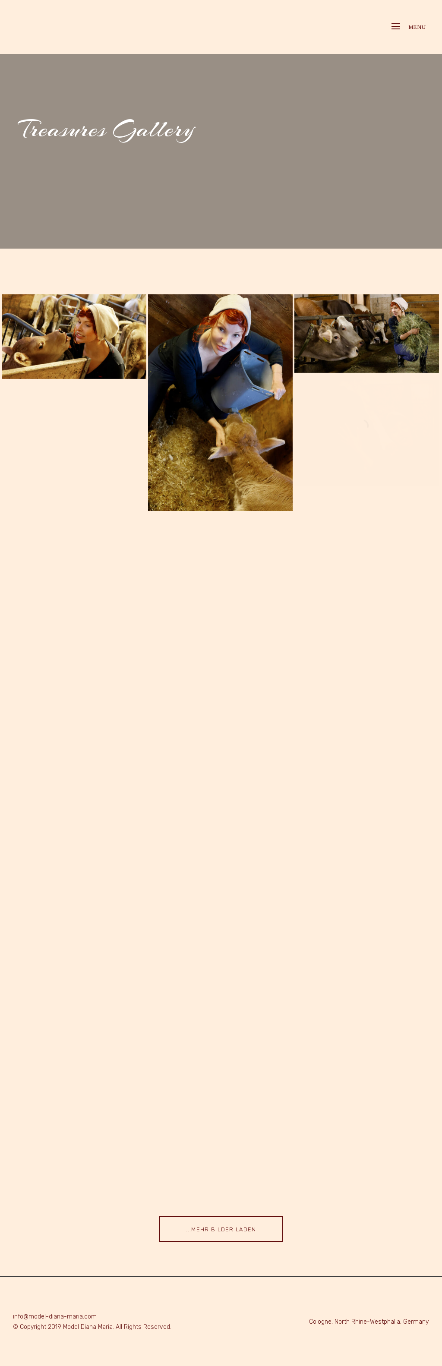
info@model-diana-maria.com (55, 1316)
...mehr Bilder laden (221, 1229)
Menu (408, 27)
